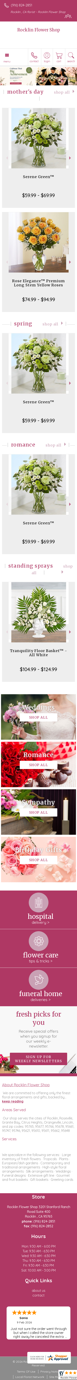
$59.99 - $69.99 (38, 195)
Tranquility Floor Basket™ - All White (38, 652)
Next (70, 158)
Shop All (62, 92)
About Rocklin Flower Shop (26, 1084)
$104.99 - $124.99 (38, 669)
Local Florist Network (29, 1377)
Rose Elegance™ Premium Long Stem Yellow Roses (38, 283)
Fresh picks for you (38, 1029)
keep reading (12, 1101)
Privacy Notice (50, 1371)
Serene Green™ (38, 176)
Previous (6, 158)
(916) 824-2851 (21, 5)
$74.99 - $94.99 (38, 299)
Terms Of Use (26, 1371)
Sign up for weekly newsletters (38, 1059)
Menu (6, 61)
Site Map (55, 1377)
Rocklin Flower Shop (38, 29)
